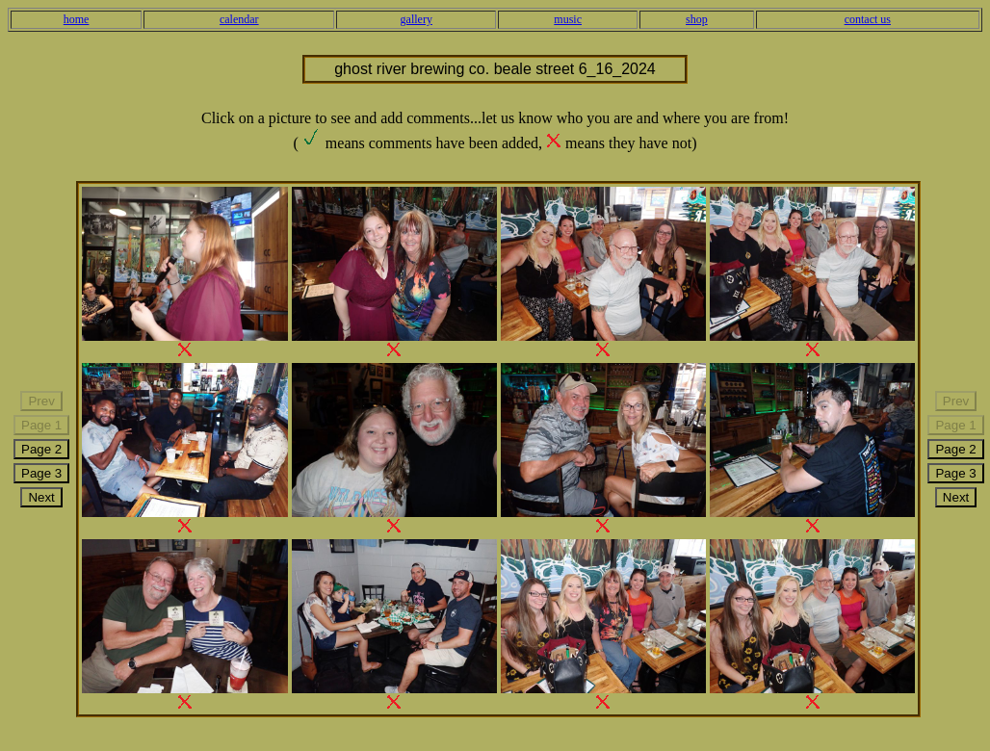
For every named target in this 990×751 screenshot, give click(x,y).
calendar (239, 19)
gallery (416, 19)
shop (697, 19)
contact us (868, 19)
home (77, 19)
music (568, 19)
